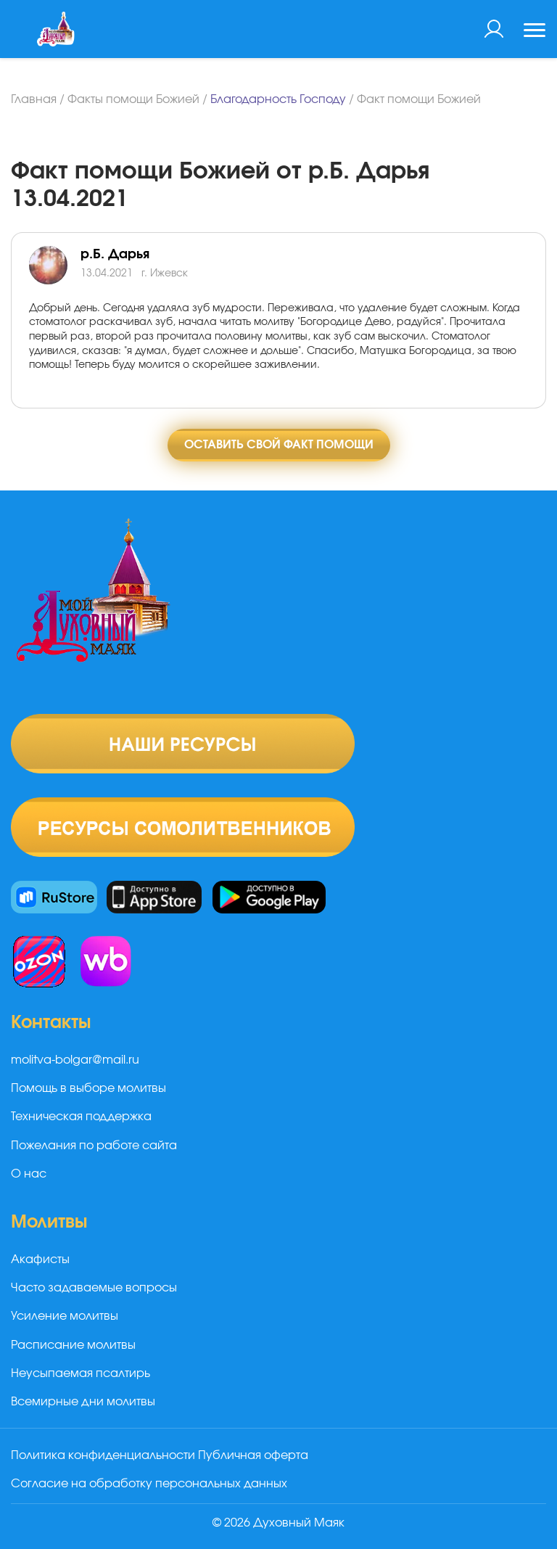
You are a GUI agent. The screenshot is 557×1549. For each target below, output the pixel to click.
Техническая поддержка (81, 1116)
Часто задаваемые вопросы (94, 1288)
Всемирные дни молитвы (83, 1402)
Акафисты (40, 1259)
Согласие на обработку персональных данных (149, 1484)
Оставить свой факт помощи (279, 445)
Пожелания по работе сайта (94, 1145)
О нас (28, 1174)
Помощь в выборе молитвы (88, 1088)
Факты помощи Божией (133, 99)
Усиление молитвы (64, 1316)
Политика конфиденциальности (103, 1455)
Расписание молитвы (73, 1345)
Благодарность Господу (278, 99)
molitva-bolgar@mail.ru (75, 1060)
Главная (34, 99)
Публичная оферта (253, 1455)
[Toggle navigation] (534, 31)
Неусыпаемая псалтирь (80, 1373)
